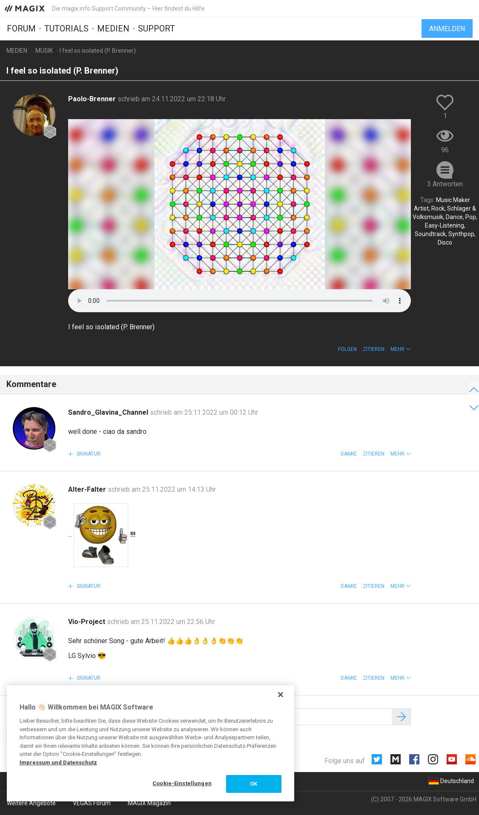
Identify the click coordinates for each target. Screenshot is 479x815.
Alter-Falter (88, 489)
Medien (113, 28)
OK (253, 784)
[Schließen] (280, 694)
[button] (400, 349)
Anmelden (447, 29)
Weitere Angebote (31, 803)
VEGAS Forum (92, 803)
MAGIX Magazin (149, 803)
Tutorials (66, 28)
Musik (44, 50)
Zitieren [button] (373, 349)
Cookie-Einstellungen (182, 783)
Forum (21, 28)
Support (156, 28)
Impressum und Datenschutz (58, 762)
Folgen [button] (347, 349)
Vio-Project (87, 622)
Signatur (87, 454)
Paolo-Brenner (93, 99)
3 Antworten (445, 184)
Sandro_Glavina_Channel (109, 412)
